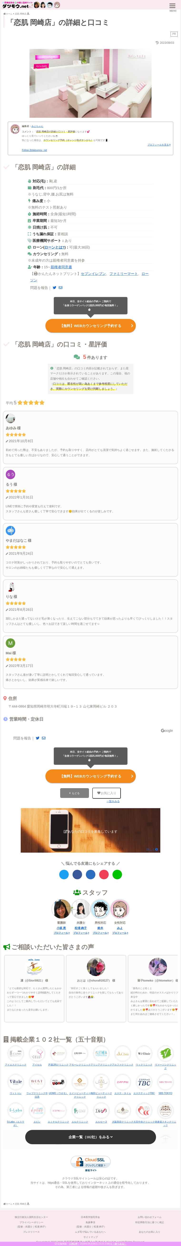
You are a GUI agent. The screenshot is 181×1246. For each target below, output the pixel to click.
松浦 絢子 (81, 927)
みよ (120, 927)
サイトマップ (90, 1236)
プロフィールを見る (158, 144)
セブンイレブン (93, 274)
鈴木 (100, 927)
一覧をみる (113, 800)
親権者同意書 (61, 267)
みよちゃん (37, 126)
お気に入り (106, 792)
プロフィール (61, 932)
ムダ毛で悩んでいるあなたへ (90, 1231)
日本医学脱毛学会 (90, 1216)
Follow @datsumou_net (34, 150)
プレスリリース (31, 1231)
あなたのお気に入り (149, 1231)
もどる (76, 792)
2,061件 (73, 1243)
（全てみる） (119, 1243)
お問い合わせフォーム (149, 1216)
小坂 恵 (61, 927)
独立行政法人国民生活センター (31, 1216)
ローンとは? (54, 247)
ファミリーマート (123, 274)
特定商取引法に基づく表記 (149, 1222)
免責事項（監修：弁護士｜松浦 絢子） (90, 1224)
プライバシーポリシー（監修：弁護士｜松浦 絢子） (31, 1224)
